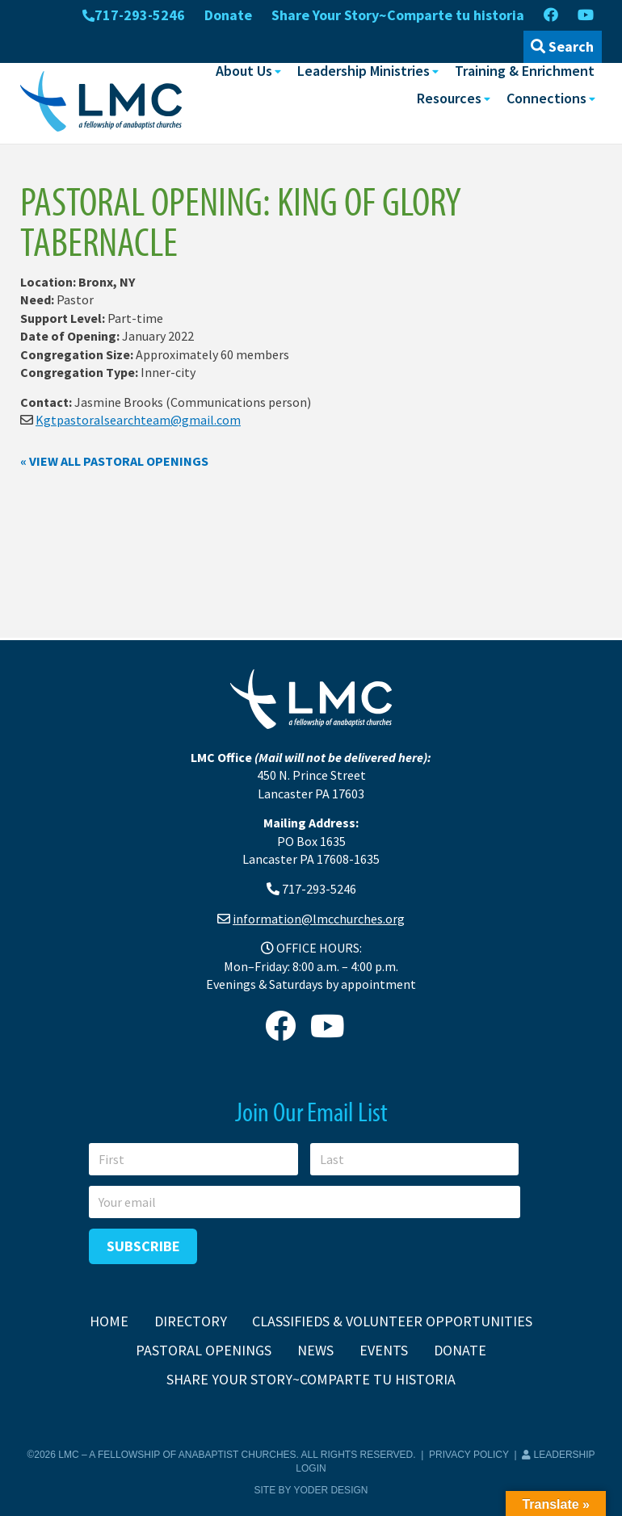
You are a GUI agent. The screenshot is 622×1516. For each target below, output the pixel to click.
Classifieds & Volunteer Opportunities (392, 1321)
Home (109, 1321)
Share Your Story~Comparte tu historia (397, 15)
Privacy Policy (469, 1454)
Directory (190, 1321)
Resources (449, 98)
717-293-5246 (133, 15)
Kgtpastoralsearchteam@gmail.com (138, 420)
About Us (244, 70)
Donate (228, 15)
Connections (546, 98)
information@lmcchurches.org (319, 919)
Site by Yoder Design (311, 1490)
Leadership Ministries (363, 70)
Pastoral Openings (203, 1350)
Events (383, 1350)
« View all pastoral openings (114, 461)
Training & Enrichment (525, 70)
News (315, 1350)
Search (562, 46)
